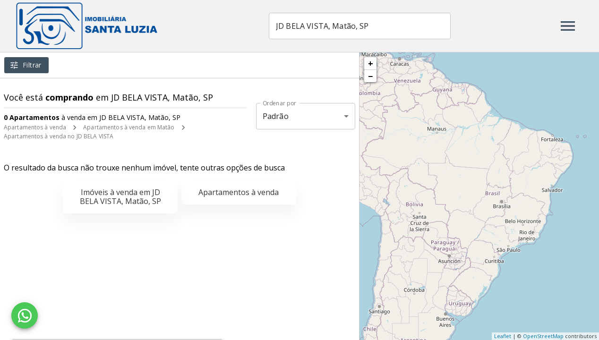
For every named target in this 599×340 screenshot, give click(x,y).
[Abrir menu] (568, 26)
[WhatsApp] (24, 315)
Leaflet (502, 336)
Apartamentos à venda (35, 127)
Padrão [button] (276, 116)
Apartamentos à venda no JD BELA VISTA (58, 136)
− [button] (370, 76)
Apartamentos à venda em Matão (128, 127)
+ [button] (370, 63)
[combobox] (360, 26)
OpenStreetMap (543, 336)
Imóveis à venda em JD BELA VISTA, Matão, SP (120, 196)
